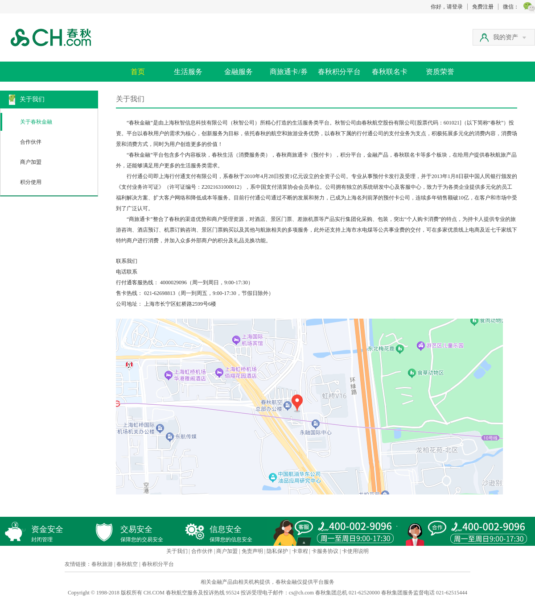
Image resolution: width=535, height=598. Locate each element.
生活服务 (188, 71)
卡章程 (300, 551)
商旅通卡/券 (288, 71)
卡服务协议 (325, 551)
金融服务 (238, 71)
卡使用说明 (355, 551)
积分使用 (30, 182)
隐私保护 (277, 551)
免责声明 (252, 551)
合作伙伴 (30, 142)
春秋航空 (127, 564)
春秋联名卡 (389, 71)
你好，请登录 (447, 7)
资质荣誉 (440, 71)
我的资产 (509, 37)
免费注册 (483, 7)
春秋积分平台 (339, 71)
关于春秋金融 (36, 122)
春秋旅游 (102, 564)
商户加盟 (30, 162)
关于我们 (177, 551)
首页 (138, 71)
